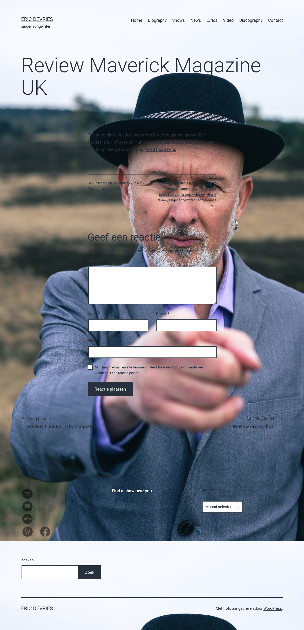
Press (212, 183)
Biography (157, 20)
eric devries (207, 189)
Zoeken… (28, 560)
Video (228, 20)
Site (91, 340)
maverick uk (189, 194)
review (162, 200)
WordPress (272, 608)
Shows (178, 20)
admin (100, 189)
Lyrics (211, 20)
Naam (94, 314)
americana (189, 189)
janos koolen (168, 194)
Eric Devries (37, 19)
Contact (275, 20)
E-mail (162, 314)
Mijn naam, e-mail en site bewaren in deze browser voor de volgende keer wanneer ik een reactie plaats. (149, 370)
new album (207, 194)
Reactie (94, 261)
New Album (197, 183)
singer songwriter (182, 200)
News (195, 20)
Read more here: (160, 149)
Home (136, 20)
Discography (250, 20)
